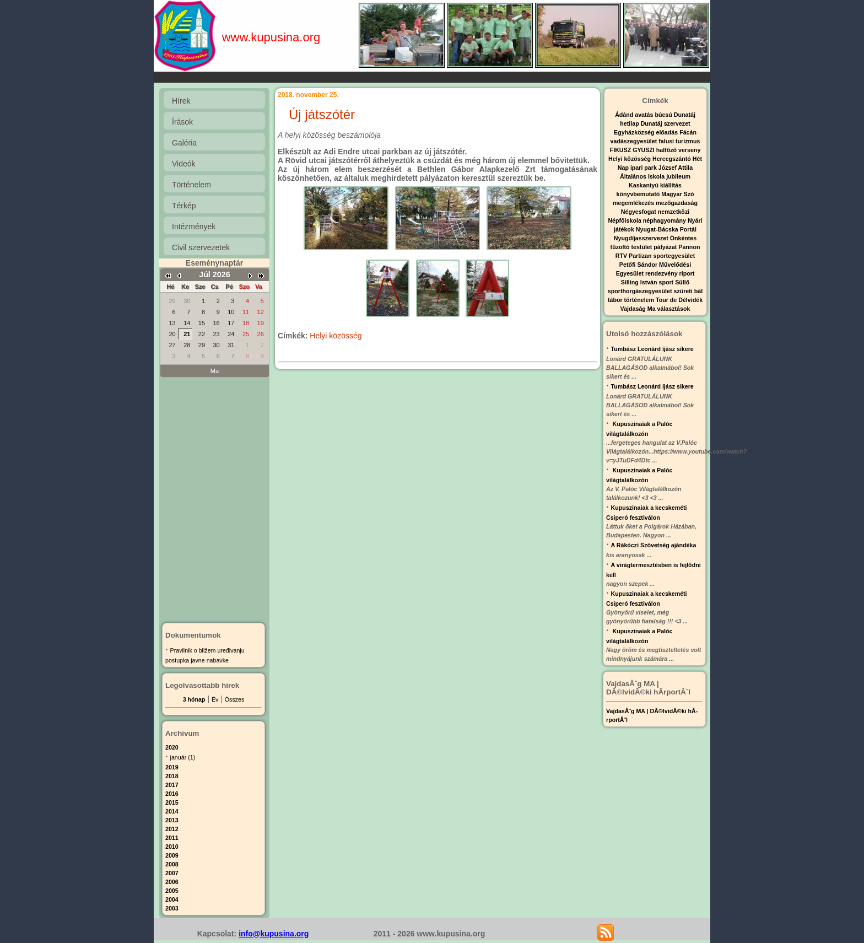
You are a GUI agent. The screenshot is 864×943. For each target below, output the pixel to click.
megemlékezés (634, 203)
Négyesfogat (639, 211)
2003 (172, 908)
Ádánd (625, 114)
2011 (172, 837)
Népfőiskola (625, 220)
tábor (616, 300)
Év (215, 699)
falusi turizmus (679, 141)
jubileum (678, 176)
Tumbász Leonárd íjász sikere (652, 349)
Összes (235, 699)
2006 (172, 882)
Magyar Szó (677, 194)
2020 (172, 747)
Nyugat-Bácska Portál (666, 229)
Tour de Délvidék (679, 300)
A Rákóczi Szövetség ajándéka (653, 545)
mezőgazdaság (677, 203)
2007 (172, 873)
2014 (172, 811)
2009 (172, 855)
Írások (182, 121)
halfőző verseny (678, 150)
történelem (640, 300)
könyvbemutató (639, 194)
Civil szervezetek (201, 247)
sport (667, 282)
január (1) (183, 757)
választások (673, 308)
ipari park (644, 167)
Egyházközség (635, 132)
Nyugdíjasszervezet (642, 238)
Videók (184, 163)
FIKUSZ (621, 150)
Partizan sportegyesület (662, 255)
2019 (172, 767)
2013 (172, 820)
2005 (172, 890)
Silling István (640, 282)
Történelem (191, 184)
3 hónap (194, 699)
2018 (172, 776)
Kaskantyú (644, 185)
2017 (172, 785)
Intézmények (193, 226)
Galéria (184, 142)
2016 (172, 793)
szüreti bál (688, 291)
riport (687, 273)
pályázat (666, 247)
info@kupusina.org (274, 933)
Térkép (184, 205)
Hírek (181, 100)
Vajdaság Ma (638, 308)
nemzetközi (673, 211)
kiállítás (671, 185)
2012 (172, 829)
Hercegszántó (672, 158)
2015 (172, 802)
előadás (667, 132)
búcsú (664, 114)
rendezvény (662, 273)
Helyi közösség (335, 335)
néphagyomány (665, 220)
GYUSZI (644, 150)
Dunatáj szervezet (665, 123)
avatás (645, 114)
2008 (172, 864)
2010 (172, 846)
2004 (172, 899)
